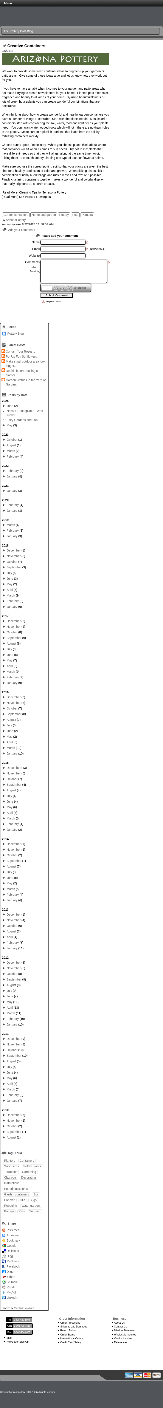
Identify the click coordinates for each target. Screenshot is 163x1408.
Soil (35, 1194)
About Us (119, 1322)
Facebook (13, 1266)
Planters (87, 214)
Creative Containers (26, 46)
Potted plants (32, 1166)
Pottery (64, 214)
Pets (22, 1211)
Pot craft (9, 1200)
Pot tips (9, 1211)
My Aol (11, 1292)
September (14, 567)
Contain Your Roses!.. (20, 351)
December (14, 550)
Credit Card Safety (71, 1342)
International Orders (71, 1338)
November (14, 556)
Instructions (12, 1183)
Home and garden (44, 214)
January (12, 476)
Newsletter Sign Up (17, 1341)
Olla (22, 1200)
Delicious (13, 1251)
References (120, 1342)
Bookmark (13, 1240)
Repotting (10, 1205)
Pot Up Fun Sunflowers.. (22, 356)
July (9, 573)
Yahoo (11, 1277)
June (10, 406)
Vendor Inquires (123, 1338)
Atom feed (13, 1235)
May (9, 425)
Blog (9, 1337)
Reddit (11, 1287)
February (13, 456)
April (10, 590)
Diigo (10, 1271)
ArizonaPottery (16, 220)
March (11, 451)
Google (11, 1245)
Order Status (67, 1334)
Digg (10, 1256)
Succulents (11, 1166)
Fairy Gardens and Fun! (23, 420)
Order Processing (70, 1322)
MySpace (13, 1261)
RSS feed (13, 1230)
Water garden (31, 1205)
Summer (35, 1211)
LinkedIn (12, 1297)
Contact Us (120, 1326)
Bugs (33, 1200)
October (12, 439)
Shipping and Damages (73, 1326)
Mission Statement (124, 1330)
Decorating (28, 1177)
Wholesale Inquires (125, 1334)
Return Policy (68, 1330)
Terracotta (10, 1172)
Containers (27, 1160)
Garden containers (15, 214)
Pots (75, 214)
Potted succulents (16, 1188)
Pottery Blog (15, 333)
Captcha (82, 288)
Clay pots (10, 1177)
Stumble (12, 1282)
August (11, 445)
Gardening (29, 1172)
